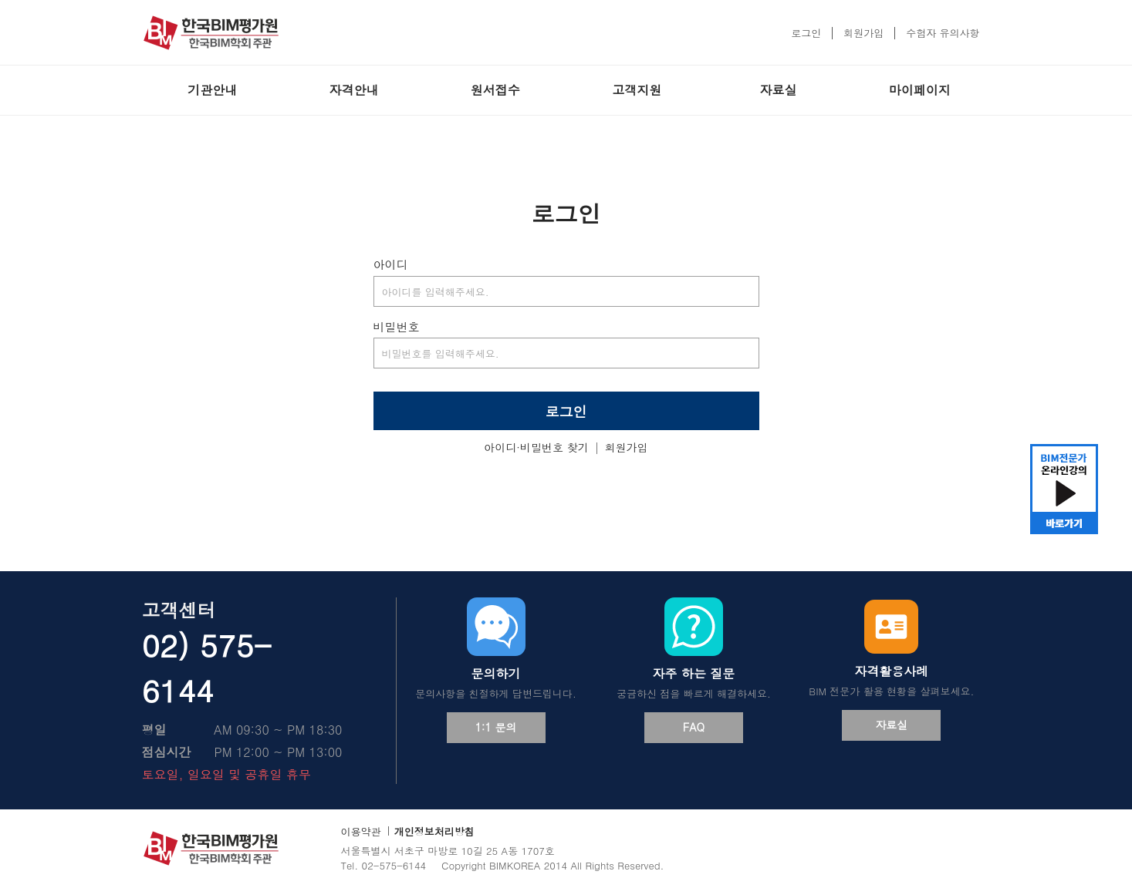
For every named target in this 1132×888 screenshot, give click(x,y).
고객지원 (636, 90)
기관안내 (212, 90)
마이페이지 (920, 90)
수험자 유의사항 (942, 32)
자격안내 (353, 90)
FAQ (694, 727)
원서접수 (495, 90)
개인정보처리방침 (434, 831)
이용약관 (361, 831)
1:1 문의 (496, 727)
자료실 (777, 90)
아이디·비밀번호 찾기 (536, 447)
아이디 (390, 264)
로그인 (806, 32)
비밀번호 (396, 326)
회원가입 (863, 32)
